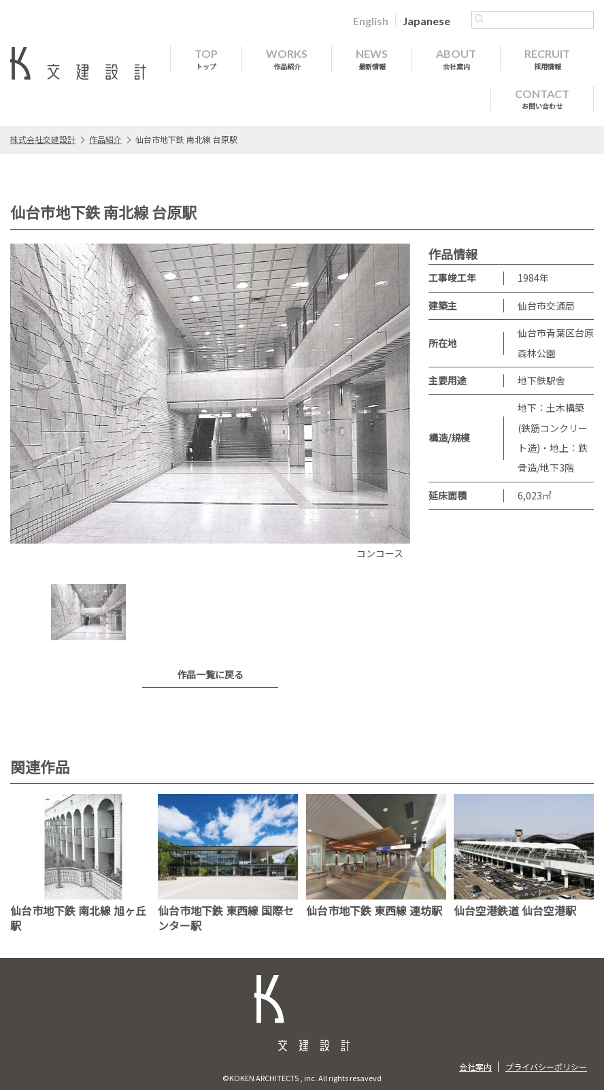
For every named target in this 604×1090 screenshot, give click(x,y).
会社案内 (475, 1066)
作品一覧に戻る (210, 674)
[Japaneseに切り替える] (426, 20)
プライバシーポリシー (546, 1066)
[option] (210, 403)
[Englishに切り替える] (370, 20)
